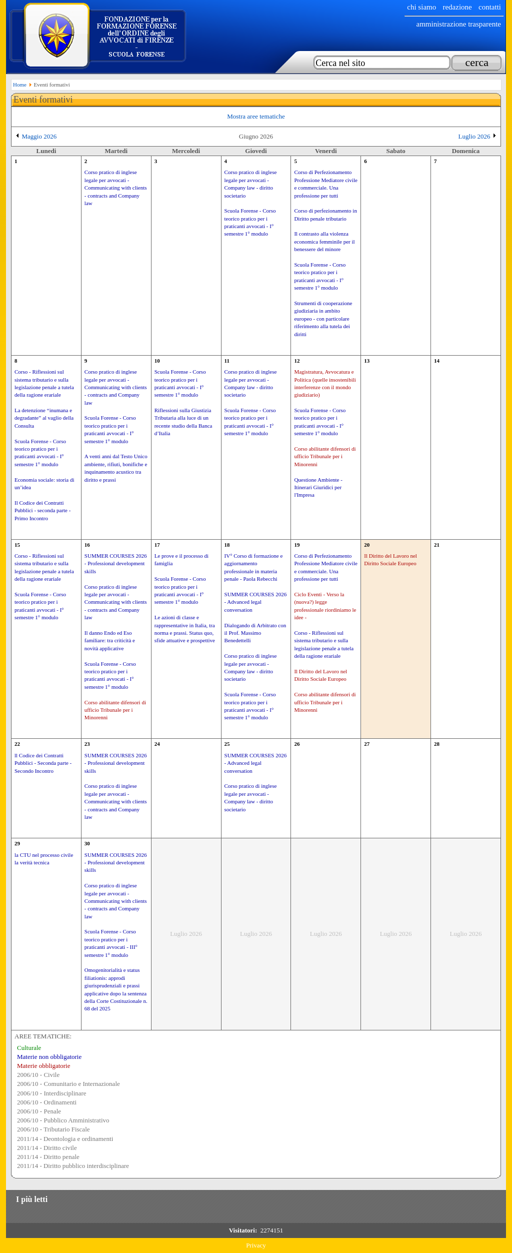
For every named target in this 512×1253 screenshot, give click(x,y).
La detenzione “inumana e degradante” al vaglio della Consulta (44, 418)
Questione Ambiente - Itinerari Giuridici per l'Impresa (318, 487)
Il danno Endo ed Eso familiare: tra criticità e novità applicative (109, 640)
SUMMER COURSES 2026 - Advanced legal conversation (255, 602)
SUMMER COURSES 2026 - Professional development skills (115, 563)
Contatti (489, 7)
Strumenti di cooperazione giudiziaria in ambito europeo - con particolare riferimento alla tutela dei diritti (323, 318)
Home (19, 85)
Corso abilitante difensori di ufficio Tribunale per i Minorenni (325, 456)
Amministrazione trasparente (458, 24)
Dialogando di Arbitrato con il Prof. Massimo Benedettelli (255, 633)
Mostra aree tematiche (256, 116)
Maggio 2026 (39, 136)
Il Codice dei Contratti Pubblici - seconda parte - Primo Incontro (42, 510)
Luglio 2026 (474, 136)
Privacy (256, 1245)
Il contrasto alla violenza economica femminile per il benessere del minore (324, 241)
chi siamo (421, 7)
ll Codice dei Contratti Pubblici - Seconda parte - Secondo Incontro (43, 763)
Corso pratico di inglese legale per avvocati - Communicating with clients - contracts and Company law (115, 187)
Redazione (457, 7)
